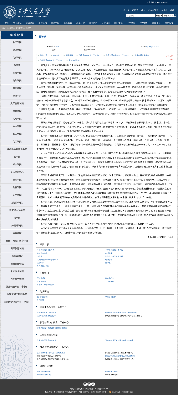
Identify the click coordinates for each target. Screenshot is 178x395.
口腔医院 (40, 300)
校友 (143, 10)
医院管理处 (41, 278)
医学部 (28, 28)
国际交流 (118, 23)
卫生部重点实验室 (142, 55)
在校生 (126, 10)
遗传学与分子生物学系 (114, 256)
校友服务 (144, 23)
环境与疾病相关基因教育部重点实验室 (52, 328)
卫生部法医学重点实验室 (46, 340)
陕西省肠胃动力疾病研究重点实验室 (51, 353)
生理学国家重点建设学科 (46, 312)
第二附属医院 (110, 297)
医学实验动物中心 (44, 371)
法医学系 (40, 263)
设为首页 (150, 2)
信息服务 (169, 23)
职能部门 (56, 55)
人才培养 (106, 23)
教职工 (135, 10)
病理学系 (108, 253)
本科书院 (55, 23)
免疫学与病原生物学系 (114, 250)
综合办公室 (109, 278)
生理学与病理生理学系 (46, 250)
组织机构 (43, 23)
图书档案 (131, 23)
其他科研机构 (74, 60)
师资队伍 (93, 23)
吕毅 (58, 47)
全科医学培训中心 (44, 375)
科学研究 (80, 23)
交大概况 (17, 23)
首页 (7, 23)
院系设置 (30, 23)
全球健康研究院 (43, 266)
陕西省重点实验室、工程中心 (51, 60)
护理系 (39, 256)
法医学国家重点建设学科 (46, 316)
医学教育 (68, 23)
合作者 (164, 10)
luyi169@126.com (152, 47)
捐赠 (172, 10)
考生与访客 (153, 10)
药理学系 (108, 260)
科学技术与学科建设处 (46, 285)
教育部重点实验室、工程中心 (117, 55)
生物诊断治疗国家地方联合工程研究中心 (121, 312)
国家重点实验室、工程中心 (89, 55)
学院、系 (43, 55)
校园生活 (156, 23)
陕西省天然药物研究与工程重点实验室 (120, 356)
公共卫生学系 (42, 253)
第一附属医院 (42, 297)
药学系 (108, 263)
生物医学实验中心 (112, 371)
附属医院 (69, 55)
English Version (162, 2)
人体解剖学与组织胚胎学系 (47, 260)
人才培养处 (41, 282)
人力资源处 (109, 282)
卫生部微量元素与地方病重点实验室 (119, 340)
